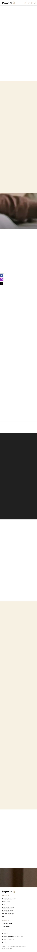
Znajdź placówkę (7, 923)
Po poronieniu (6, 902)
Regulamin (5, 933)
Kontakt (4, 942)
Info (3, 917)
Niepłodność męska (7, 911)
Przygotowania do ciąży (8, 899)
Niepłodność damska (8, 908)
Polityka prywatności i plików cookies (12, 936)
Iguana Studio (8, 948)
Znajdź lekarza (6, 926)
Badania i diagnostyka (8, 914)
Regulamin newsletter (8, 939)
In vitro (4, 905)
